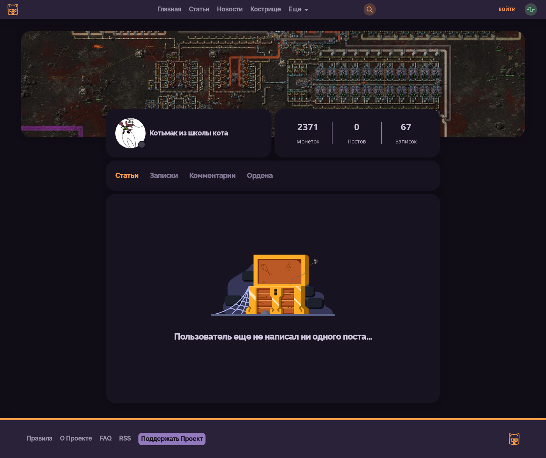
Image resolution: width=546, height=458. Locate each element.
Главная (169, 9)
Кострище (265, 9)
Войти (507, 9)
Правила (39, 438)
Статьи (199, 9)
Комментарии (212, 175)
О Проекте (76, 438)
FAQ (105, 438)
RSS (125, 438)
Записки (164, 175)
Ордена (260, 175)
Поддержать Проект (172, 438)
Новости (230, 9)
